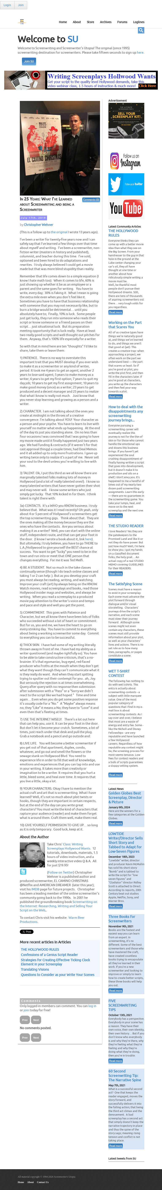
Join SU (29, 61)
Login (7, 5)
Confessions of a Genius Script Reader (49, 955)
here (140, 53)
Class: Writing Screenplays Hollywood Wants (68, 846)
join (26, 1010)
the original (59, 232)
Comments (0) (91, 199)
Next (36, 1020)
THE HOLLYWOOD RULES (40, 950)
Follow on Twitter (60, 872)
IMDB (35, 889)
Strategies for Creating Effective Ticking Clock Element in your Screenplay (55, 962)
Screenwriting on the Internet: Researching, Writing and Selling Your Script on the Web (58, 906)
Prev (25, 1020)
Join (21, 5)
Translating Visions (35, 970)
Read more (115, 312)
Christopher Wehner (38, 225)
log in (92, 1006)
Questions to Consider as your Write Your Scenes (57, 975)
